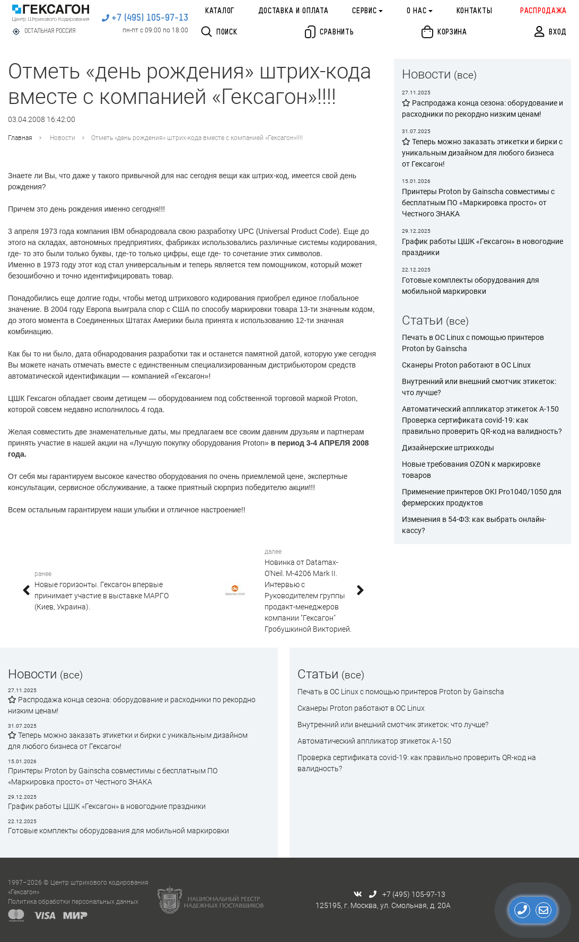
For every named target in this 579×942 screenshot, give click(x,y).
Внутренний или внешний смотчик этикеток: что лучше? (392, 724)
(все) (465, 75)
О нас (417, 11)
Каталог (219, 11)
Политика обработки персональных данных (73, 901)
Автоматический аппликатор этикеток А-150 (480, 409)
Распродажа (543, 11)
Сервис (364, 11)
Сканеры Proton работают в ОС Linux (466, 365)
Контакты (475, 11)
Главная (20, 138)
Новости (62, 138)
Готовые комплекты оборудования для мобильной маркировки (118, 830)
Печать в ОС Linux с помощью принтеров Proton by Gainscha (400, 691)
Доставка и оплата (293, 11)
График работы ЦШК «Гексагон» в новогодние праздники (107, 806)
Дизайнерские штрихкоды (448, 447)
